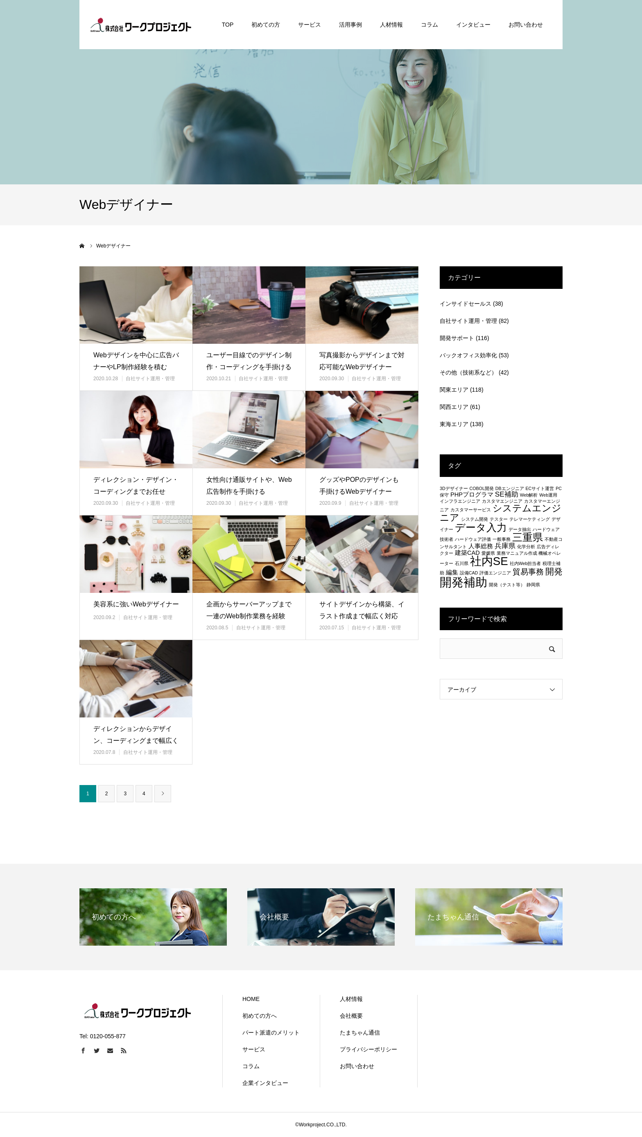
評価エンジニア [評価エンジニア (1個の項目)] (495, 572)
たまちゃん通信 (360, 1032)
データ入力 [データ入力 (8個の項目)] (481, 527)
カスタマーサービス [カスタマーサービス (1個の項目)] (470, 509)
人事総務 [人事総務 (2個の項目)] (480, 546)
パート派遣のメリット (271, 1032)
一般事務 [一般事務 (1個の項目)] (502, 539)
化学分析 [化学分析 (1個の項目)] (526, 546)
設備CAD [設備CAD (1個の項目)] (469, 572)
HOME (251, 999)
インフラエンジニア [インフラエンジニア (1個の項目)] (460, 501)
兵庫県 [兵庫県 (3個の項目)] (505, 546)
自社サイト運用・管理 (150, 378)
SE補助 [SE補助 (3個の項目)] (506, 494)
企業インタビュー (265, 1083)
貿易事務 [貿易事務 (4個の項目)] (528, 571)
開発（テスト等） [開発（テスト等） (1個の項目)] (507, 584)
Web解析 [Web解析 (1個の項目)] (529, 494)
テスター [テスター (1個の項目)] (499, 519)
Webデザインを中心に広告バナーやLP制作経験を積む (136, 361)
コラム (251, 1066)
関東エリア (454, 389)
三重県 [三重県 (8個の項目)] (527, 537)
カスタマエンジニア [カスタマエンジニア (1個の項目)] (502, 501)
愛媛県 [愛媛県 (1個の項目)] (488, 553)
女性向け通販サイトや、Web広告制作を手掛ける (249, 485)
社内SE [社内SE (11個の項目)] (489, 561)
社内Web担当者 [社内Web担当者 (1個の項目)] (525, 563)
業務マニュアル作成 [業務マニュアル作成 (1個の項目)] (517, 553)
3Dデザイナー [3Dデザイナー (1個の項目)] (454, 488)
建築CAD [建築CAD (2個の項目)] (467, 552)
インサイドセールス (465, 303)
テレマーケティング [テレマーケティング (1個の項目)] (529, 519)
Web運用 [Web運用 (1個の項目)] (548, 494)
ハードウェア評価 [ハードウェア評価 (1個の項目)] (473, 539)
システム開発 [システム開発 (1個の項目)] (474, 519)
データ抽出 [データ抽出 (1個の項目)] (520, 529)
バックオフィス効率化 (468, 355)
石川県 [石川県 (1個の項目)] (461, 563)
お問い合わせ (357, 1066)
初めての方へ (259, 1015)
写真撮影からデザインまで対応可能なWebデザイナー (362, 361)
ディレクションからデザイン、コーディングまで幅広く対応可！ (136, 740)
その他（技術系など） (468, 372)
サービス (253, 1049)
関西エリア (454, 407)
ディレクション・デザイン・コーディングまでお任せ (136, 485)
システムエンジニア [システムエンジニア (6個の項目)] (500, 513)
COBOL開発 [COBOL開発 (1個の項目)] (482, 488)
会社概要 (351, 1015)
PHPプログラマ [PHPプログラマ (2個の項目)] (471, 494)
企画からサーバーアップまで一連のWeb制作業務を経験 (249, 610)
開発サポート (457, 338)
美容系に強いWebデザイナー (136, 604)
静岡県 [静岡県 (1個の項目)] (533, 584)
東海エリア (454, 424)
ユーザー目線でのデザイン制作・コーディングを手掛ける (249, 361)
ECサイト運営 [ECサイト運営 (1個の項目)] (539, 488)
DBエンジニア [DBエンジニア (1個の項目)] (509, 488)
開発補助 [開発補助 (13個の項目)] (463, 582)
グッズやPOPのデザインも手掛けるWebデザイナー (359, 485)
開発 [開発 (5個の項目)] (554, 571)
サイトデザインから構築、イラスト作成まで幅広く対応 (362, 610)
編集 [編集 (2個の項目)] (452, 572)
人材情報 (351, 999)
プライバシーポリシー (368, 1049)
